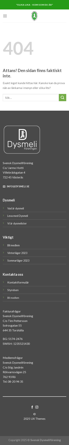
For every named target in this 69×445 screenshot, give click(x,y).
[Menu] (5, 15)
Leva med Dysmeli (17, 215)
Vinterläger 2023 (17, 253)
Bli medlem (13, 245)
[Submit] (62, 97)
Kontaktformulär (18, 282)
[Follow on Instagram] (36, 407)
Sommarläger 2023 (18, 260)
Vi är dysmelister (17, 223)
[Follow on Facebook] (32, 407)
